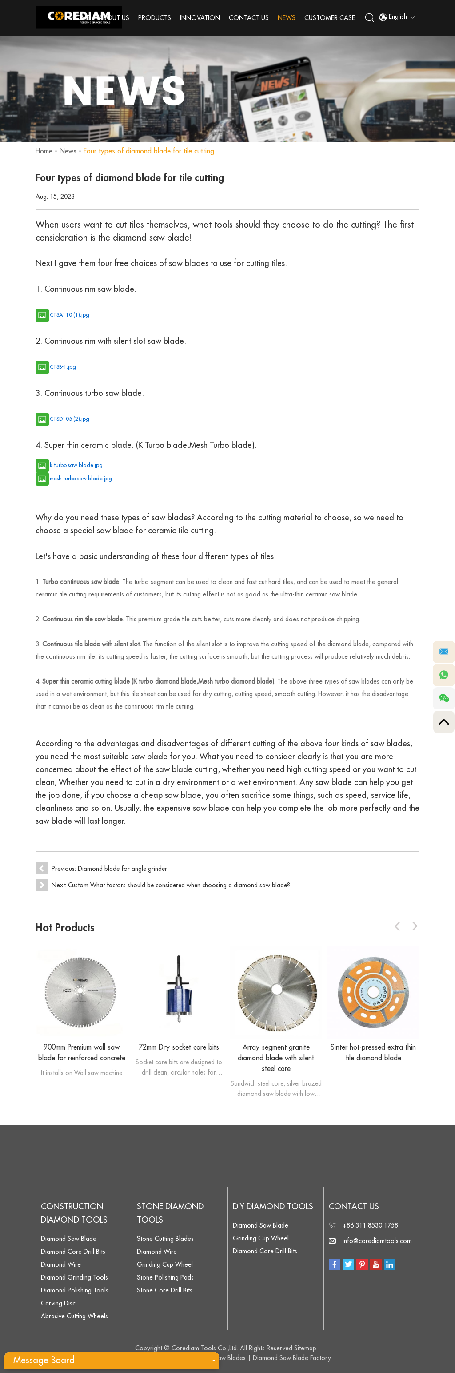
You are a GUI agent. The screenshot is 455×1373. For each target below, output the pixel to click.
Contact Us (249, 18)
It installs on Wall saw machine (81, 1072)
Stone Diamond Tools (170, 1213)
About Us (114, 18)
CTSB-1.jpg (63, 367)
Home (81, 18)
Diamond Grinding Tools (74, 1277)
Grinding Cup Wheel (165, 1264)
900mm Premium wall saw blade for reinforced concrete (81, 1052)
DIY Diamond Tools (273, 1206)
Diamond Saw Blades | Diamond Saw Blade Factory (259, 1357)
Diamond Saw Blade (68, 1238)
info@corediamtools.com (377, 1240)
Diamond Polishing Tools (74, 1290)
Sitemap (305, 1348)
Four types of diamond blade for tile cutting (150, 151)
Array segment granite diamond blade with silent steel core (276, 1057)
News (287, 18)
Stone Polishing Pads (165, 1277)
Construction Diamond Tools (74, 1213)
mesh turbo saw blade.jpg (81, 478)
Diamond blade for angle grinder (123, 869)
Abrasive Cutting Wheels (74, 1316)
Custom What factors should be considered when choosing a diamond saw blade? (181, 885)
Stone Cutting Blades (165, 1238)
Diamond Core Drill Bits (73, 1251)
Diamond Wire (61, 1264)
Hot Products (66, 927)
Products (155, 18)
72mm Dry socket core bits (179, 1046)
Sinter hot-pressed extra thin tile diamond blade (373, 1052)
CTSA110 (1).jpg (69, 315)
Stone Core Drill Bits (164, 1290)
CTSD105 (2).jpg (69, 419)
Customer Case (330, 18)
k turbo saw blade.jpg (76, 465)
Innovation (200, 18)
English (397, 17)
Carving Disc (58, 1303)
